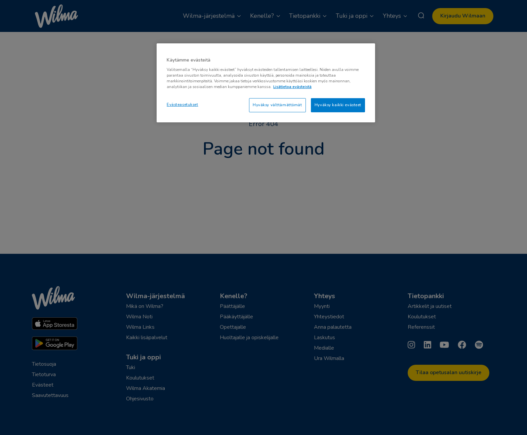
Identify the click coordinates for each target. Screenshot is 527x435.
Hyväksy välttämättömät (277, 105)
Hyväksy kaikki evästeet (338, 105)
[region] (266, 82)
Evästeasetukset (182, 104)
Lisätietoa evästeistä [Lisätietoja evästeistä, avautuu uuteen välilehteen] (292, 86)
